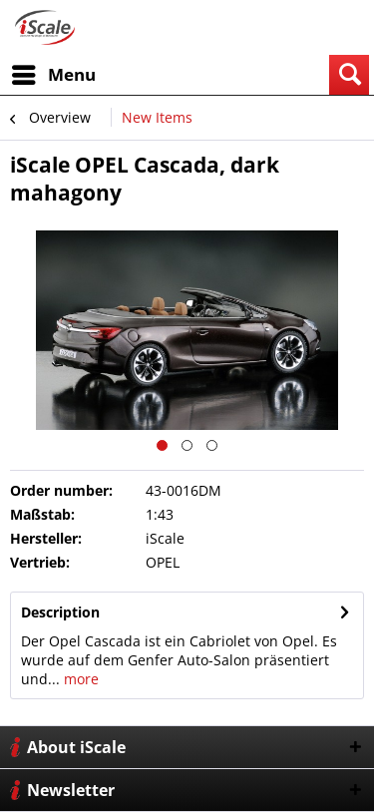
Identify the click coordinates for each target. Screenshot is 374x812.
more (79, 678)
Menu (54, 72)
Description (60, 612)
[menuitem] (53, 75)
